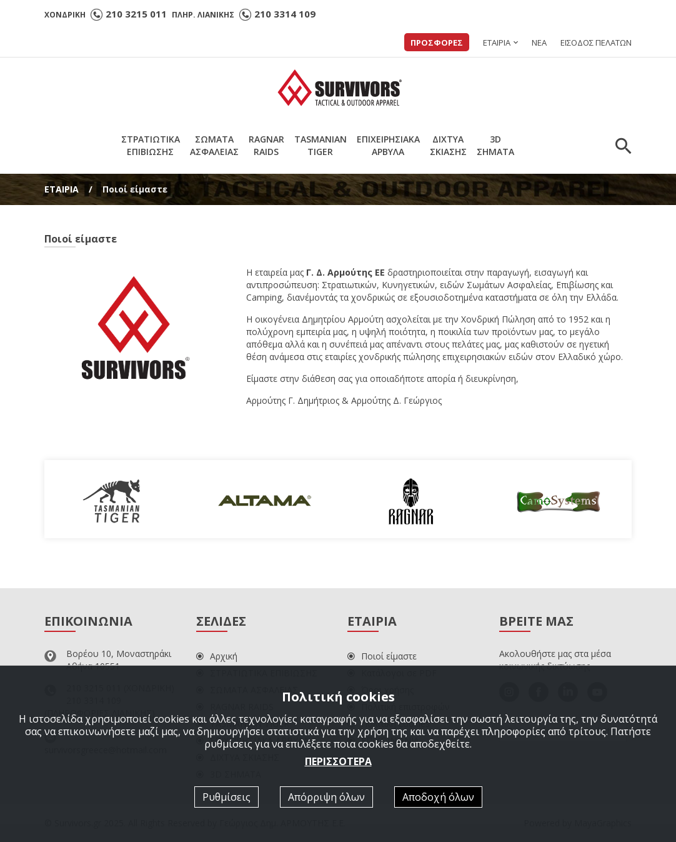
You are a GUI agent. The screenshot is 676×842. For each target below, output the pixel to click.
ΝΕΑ (539, 42)
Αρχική (216, 656)
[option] (117, 499)
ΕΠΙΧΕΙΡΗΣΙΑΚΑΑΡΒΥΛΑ (388, 145)
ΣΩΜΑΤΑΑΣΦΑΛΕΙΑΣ (214, 145)
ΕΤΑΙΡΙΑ (496, 42)
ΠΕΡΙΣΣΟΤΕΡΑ (338, 761)
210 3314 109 (285, 14)
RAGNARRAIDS (266, 145)
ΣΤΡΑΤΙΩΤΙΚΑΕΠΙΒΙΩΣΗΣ (150, 145)
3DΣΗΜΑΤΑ (495, 145)
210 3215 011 (136, 14)
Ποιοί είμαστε (382, 656)
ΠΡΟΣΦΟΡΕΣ (436, 42)
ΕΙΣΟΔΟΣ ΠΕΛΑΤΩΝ (596, 42)
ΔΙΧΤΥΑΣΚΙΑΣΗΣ (448, 145)
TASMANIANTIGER (320, 145)
